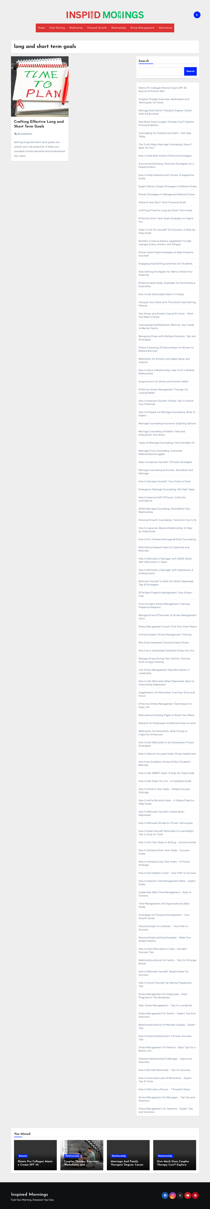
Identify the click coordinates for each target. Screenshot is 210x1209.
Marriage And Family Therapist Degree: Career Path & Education (127, 1164)
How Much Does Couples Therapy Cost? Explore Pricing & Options (173, 1164)
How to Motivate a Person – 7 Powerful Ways (164, 1089)
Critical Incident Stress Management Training (165, 634)
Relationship (118, 28)
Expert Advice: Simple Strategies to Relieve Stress (168, 186)
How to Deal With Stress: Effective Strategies (165, 155)
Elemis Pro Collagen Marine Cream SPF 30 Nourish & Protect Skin (35, 1164)
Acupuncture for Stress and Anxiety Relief (164, 381)
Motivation (165, 28)
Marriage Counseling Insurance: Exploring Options (167, 423)
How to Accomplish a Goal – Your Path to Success (167, 873)
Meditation (76, 28)
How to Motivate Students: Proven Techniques (166, 823)
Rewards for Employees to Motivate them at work (167, 723)
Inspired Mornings (29, 1194)
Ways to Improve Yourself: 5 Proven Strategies (165, 462)
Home (41, 28)
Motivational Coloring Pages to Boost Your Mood (166, 715)
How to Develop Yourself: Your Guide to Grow (165, 481)
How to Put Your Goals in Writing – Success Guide (167, 842)
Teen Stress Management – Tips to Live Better (165, 1005)
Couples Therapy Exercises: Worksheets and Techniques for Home (81, 1164)
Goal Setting (57, 28)
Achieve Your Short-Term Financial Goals (162, 202)
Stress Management (142, 28)
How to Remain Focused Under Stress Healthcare (167, 753)
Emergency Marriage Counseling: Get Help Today (167, 489)
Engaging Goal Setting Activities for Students (165, 263)
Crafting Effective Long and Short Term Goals (165, 210)
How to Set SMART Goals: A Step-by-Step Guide (166, 773)
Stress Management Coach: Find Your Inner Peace (168, 626)
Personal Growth (97, 28)
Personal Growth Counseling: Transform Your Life (167, 520)
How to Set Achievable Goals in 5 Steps (161, 294)
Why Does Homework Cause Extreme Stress (164, 642)
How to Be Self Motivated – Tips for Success (164, 1070)
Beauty (23, 1156)
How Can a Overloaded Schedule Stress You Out (166, 650)
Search (144, 61)
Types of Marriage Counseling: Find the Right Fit (167, 442)
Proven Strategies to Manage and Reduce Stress (167, 194)
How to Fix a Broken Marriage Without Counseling (167, 539)
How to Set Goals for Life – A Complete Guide (165, 781)
